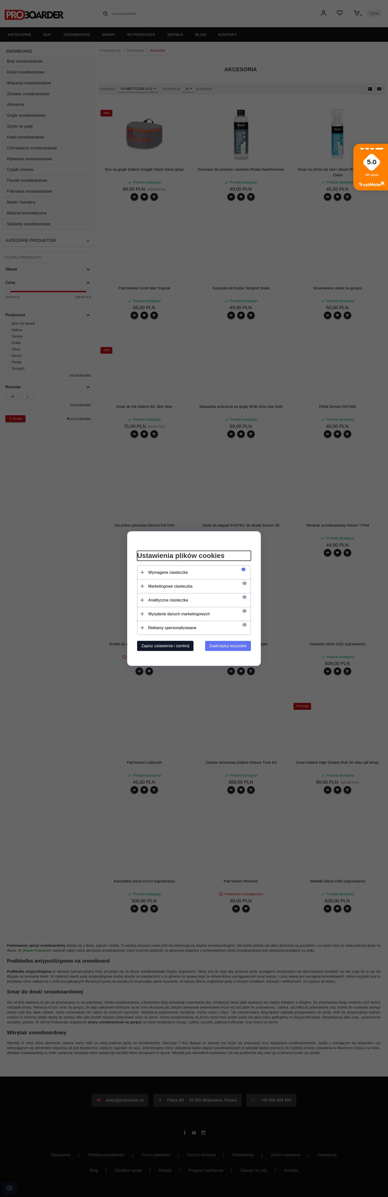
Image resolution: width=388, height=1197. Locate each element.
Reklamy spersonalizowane (172, 628)
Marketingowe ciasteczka (170, 586)
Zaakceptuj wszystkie (228, 646)
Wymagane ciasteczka (168, 572)
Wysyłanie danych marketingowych (179, 614)
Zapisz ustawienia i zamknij (165, 646)
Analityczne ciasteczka (168, 600)
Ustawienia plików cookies (180, 555)
